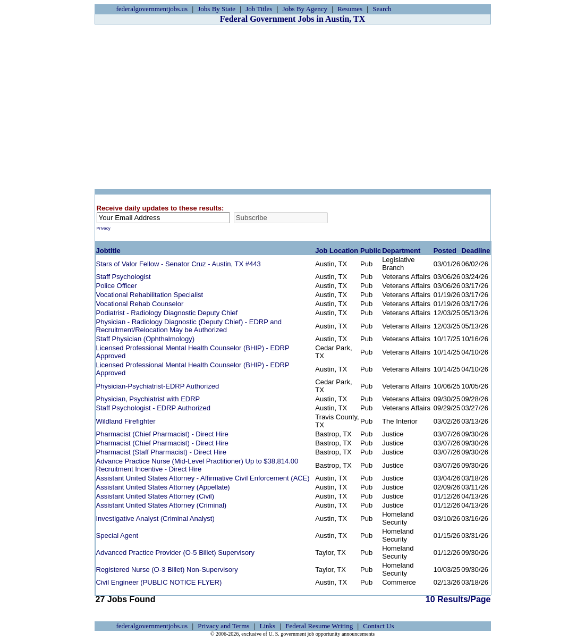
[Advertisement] (292, 106)
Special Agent (117, 535)
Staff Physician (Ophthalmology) (145, 339)
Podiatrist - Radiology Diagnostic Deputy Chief (167, 313)
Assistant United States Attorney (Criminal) (161, 505)
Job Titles (258, 9)
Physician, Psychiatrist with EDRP (148, 399)
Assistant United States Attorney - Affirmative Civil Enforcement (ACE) (203, 478)
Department (401, 251)
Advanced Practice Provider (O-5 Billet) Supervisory (175, 552)
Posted (445, 251)
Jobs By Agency (305, 9)
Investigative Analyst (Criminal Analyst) (155, 518)
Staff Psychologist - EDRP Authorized (153, 408)
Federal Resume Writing (319, 626)
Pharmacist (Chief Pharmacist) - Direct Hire (162, 434)
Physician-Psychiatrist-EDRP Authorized (157, 386)
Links (267, 626)
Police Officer (116, 286)
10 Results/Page (275, 599)
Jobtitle (108, 251)
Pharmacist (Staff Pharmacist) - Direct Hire (161, 452)
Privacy (104, 228)
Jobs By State (216, 9)
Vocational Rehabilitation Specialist (150, 295)
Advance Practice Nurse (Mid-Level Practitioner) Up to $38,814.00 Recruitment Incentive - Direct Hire (197, 465)
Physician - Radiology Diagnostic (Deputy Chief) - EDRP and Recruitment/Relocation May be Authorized (189, 326)
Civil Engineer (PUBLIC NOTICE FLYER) (159, 582)
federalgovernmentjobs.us (152, 9)
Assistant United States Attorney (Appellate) (163, 487)
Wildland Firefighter (126, 421)
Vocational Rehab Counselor (140, 304)
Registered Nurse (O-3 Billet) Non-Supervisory (167, 569)
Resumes (349, 9)
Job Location (336, 251)
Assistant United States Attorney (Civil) (155, 496)
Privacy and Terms (223, 626)
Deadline (475, 251)
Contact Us (378, 626)
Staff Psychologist (123, 277)
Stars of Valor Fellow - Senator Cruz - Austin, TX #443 (178, 264)
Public (370, 251)
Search (381, 9)
